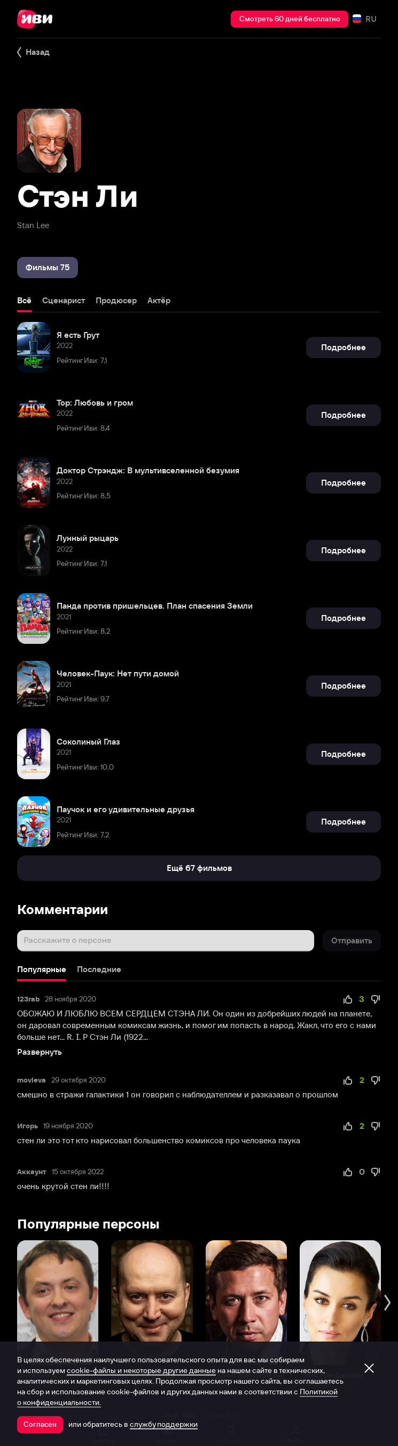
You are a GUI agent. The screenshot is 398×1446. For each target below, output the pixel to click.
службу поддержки (164, 1424)
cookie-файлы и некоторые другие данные (141, 1370)
